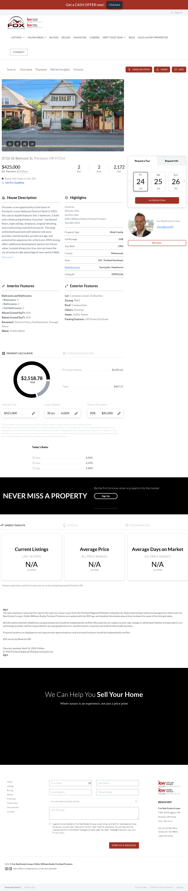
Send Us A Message (124, 845)
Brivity (18, 887)
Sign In (177, 12)
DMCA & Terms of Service (162, 887)
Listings (18, 37)
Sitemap (179, 887)
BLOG (132, 37)
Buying (53, 37)
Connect (19, 52)
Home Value (12, 803)
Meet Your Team (114, 37)
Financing (80, 37)
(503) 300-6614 (165, 821)
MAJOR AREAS (37, 37)
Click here (114, 4)
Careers (95, 37)
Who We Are (13, 807)
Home (9, 782)
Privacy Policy (58, 833)
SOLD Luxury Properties (153, 37)
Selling (66, 37)
